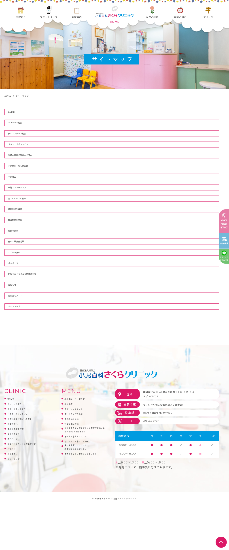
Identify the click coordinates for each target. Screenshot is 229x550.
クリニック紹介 (19, 126)
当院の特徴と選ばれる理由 (26, 165)
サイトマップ (18, 347)
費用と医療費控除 (20, 269)
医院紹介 (20, 17)
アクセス (208, 17)
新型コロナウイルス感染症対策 (29, 308)
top (221, 542)
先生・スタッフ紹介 (22, 139)
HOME (14, 112)
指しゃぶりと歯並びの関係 (81, 492)
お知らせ (15, 321)
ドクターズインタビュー (25, 152)
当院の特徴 (152, 17)
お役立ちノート (19, 334)
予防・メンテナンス (22, 204)
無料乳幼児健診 (19, 230)
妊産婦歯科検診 (19, 243)
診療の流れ (180, 17)
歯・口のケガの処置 (22, 217)
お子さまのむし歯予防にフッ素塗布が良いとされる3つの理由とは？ (84, 476)
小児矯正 (15, 191)
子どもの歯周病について (80, 487)
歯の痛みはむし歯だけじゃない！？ (83, 510)
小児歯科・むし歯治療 (23, 178)
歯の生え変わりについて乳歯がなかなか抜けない (80, 499)
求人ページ (16, 295)
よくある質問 (18, 282)
